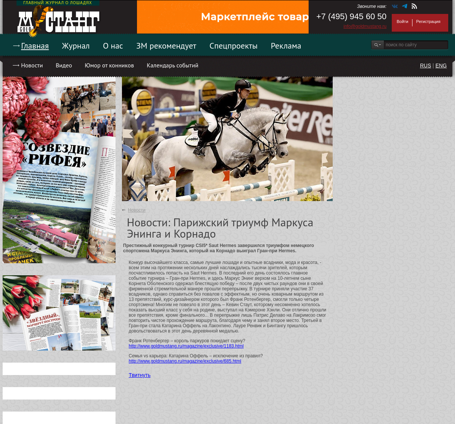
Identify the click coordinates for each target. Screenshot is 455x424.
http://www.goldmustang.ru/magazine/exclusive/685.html (185, 361)
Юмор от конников (109, 65)
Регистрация (428, 21)
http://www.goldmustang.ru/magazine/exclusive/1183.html (186, 346)
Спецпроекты (234, 45)
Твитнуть (140, 375)
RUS (425, 66)
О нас (113, 45)
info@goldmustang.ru (365, 26)
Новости (32, 65)
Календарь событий (172, 65)
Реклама (286, 45)
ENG (441, 66)
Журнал (76, 45)
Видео (64, 65)
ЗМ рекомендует (166, 45)
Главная (35, 45)
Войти (402, 21)
